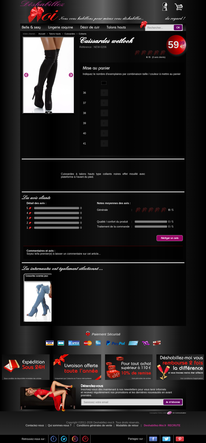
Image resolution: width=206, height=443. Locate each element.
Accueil (41, 34)
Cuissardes (69, 34)
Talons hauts (55, 34)
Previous (26, 75)
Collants (82, 34)
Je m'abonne (173, 402)
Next (71, 75)
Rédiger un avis (169, 238)
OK (178, 27)
